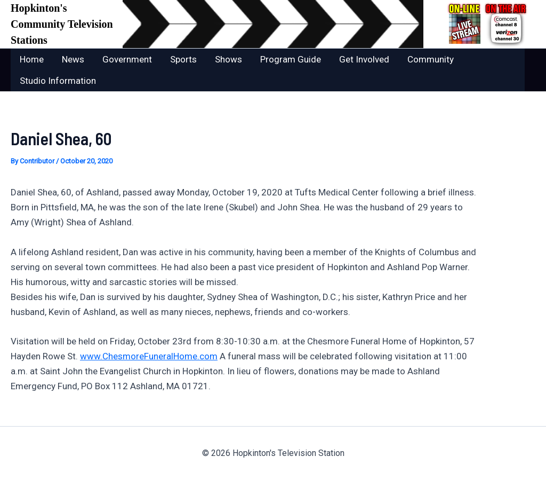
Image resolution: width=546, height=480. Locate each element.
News (73, 59)
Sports (183, 59)
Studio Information (58, 80)
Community (430, 59)
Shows (228, 59)
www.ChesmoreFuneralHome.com (149, 356)
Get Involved (364, 59)
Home (32, 59)
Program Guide (290, 59)
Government (127, 59)
